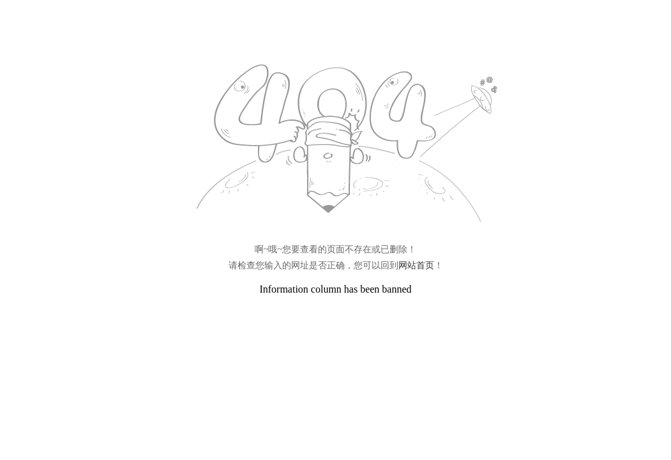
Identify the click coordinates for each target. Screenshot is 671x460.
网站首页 (416, 265)
